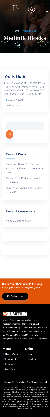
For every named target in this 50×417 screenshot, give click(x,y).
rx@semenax (14, 105)
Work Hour (15, 76)
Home (16, 31)
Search (9, 134)
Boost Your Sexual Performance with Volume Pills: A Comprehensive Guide (24, 168)
